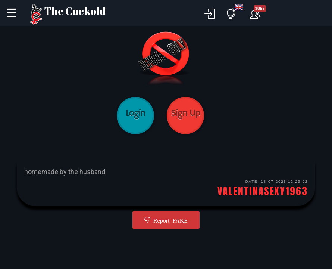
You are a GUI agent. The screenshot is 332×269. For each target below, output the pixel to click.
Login (135, 115)
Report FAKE (169, 220)
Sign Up (185, 115)
